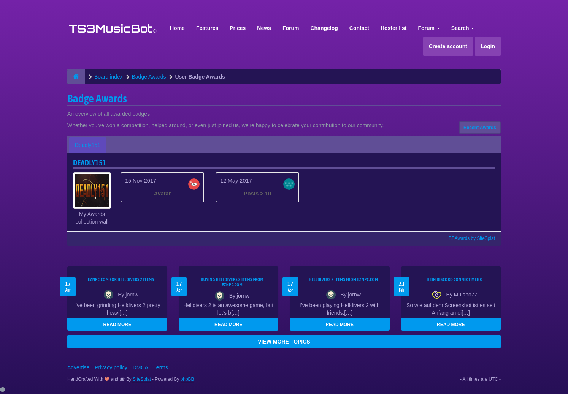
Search (462, 28)
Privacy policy (111, 367)
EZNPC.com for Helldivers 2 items (121, 279)
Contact (359, 28)
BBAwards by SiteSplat (468, 238)
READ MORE (117, 324)
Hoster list (393, 28)
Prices (238, 28)
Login (488, 46)
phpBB (187, 379)
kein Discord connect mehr (454, 279)
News (264, 28)
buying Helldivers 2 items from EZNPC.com (232, 282)
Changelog (324, 28)
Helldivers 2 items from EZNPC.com (343, 279)
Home (177, 28)
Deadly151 (87, 145)
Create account (448, 46)
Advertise (78, 367)
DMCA (140, 367)
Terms (161, 367)
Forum (290, 28)
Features (207, 28)
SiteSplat (141, 379)
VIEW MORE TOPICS (284, 342)
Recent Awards (479, 127)
